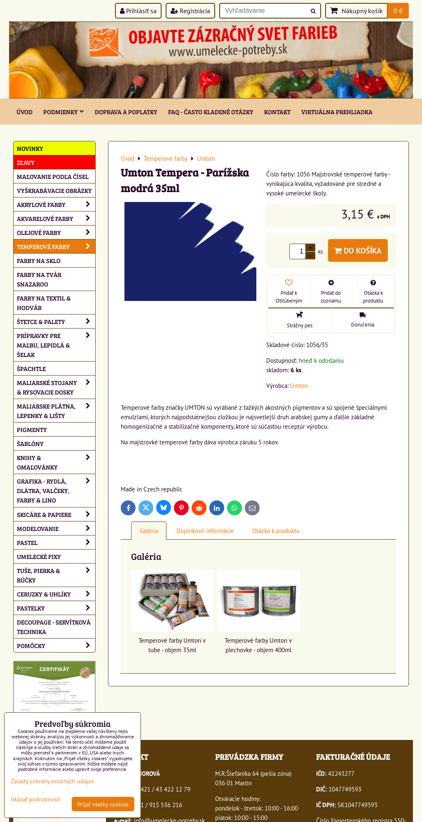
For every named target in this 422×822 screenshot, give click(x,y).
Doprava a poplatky (126, 111)
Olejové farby (56, 232)
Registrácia (190, 11)
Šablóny (30, 443)
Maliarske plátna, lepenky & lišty (56, 410)
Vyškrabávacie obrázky (54, 190)
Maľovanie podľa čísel (53, 176)
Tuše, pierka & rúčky (56, 575)
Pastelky (56, 608)
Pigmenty (32, 429)
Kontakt (277, 111)
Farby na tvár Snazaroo (39, 279)
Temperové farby (56, 246)
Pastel (56, 542)
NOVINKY (30, 148)
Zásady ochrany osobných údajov (52, 781)
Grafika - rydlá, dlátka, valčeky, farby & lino (56, 490)
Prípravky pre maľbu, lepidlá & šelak (56, 345)
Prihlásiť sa (138, 11)
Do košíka (358, 250)
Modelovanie (56, 528)
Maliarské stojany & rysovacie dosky (56, 387)
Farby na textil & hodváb (44, 303)
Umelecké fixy (39, 556)
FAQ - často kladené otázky (210, 111)
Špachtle (31, 368)
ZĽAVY (26, 162)
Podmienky (63, 111)
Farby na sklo (39, 260)
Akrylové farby (56, 204)
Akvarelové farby (56, 218)
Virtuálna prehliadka (337, 111)
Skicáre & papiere (56, 514)
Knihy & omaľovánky (56, 462)
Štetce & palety (56, 321)
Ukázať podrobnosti (36, 799)
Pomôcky (56, 645)
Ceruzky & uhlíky (56, 594)
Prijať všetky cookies (103, 804)
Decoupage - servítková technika (54, 627)
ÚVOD (24, 111)
